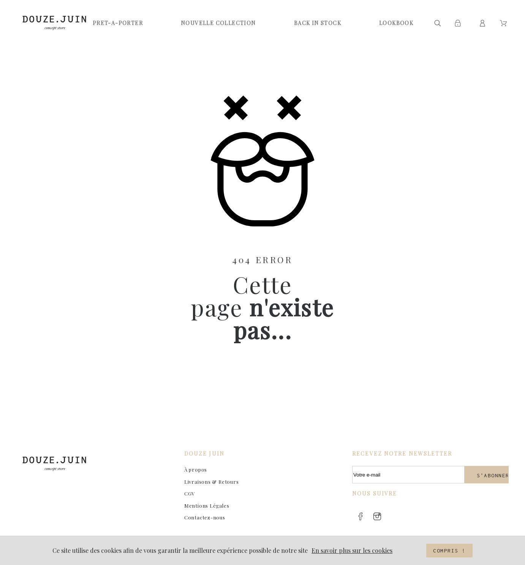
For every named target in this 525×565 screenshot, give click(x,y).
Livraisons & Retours (211, 481)
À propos (195, 469)
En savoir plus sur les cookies (352, 550)
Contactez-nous (204, 517)
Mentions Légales (206, 505)
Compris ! (449, 551)
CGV (189, 493)
